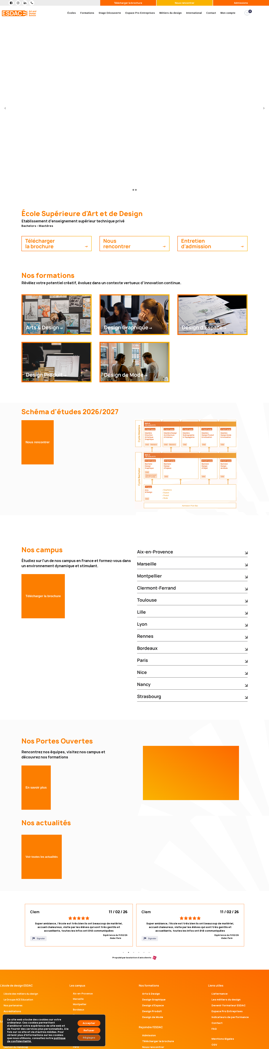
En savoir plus (36, 787)
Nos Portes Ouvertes (57, 741)
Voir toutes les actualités (42, 856)
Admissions (241, 2)
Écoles (71, 13)
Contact (211, 13)
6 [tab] (149, 952)
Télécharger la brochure (128, 2)
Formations (87, 13)
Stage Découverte (110, 13)
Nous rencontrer (184, 2)
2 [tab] (128, 952)
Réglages (89, 1037)
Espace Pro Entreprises (140, 13)
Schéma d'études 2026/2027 (70, 411)
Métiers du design (170, 13)
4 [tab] (139, 952)
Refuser (89, 1030)
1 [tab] (123, 952)
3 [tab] (133, 952)
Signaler (38, 938)
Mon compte (227, 13)
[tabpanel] (79, 925)
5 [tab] (144, 952)
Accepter (89, 1023)
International (194, 13)
